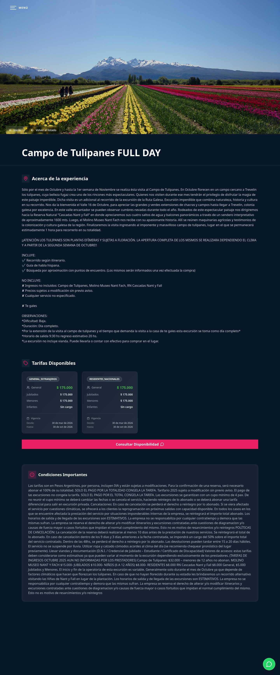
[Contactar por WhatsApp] (269, 664)
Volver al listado (43, 130)
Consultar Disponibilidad (140, 444)
